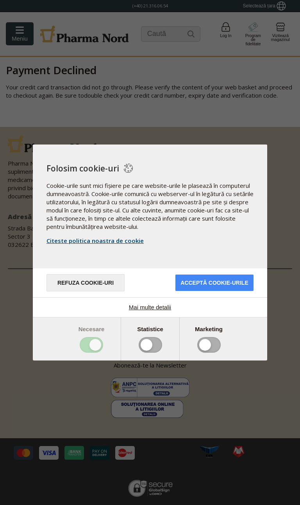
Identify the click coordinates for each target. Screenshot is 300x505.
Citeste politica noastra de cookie (95, 240)
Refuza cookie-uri (85, 283)
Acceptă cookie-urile (214, 283)
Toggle (91, 345)
